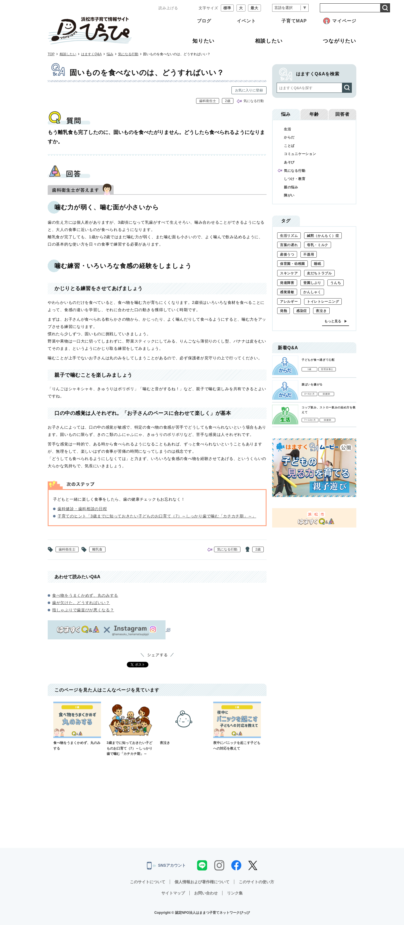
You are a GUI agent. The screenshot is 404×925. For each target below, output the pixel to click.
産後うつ (287, 254)
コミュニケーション (300, 154)
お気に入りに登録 (249, 90)
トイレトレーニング (323, 302)
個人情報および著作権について (202, 882)
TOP (51, 54)
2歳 (227, 101)
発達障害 (287, 283)
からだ (289, 137)
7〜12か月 (310, 420)
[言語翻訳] (290, 8)
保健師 (326, 394)
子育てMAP (294, 20)
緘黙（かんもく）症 (323, 236)
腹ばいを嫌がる (312, 384)
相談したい (67, 54)
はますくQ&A (91, 54)
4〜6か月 (309, 394)
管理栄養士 (327, 369)
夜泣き (184, 723)
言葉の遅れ (289, 245)
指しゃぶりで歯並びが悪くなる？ (83, 610)
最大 (254, 8)
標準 (227, 8)
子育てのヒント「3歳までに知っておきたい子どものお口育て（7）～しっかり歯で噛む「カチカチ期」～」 (157, 516)
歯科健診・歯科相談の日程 (82, 509)
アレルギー (289, 302)
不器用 (308, 254)
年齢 (314, 114)
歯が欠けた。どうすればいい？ (81, 602)
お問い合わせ (206, 893)
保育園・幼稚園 (292, 264)
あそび (289, 162)
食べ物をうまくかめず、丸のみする (85, 595)
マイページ (344, 20)
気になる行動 (128, 54)
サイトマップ (173, 893)
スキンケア (289, 273)
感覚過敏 (287, 292)
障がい (289, 195)
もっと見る (332, 321)
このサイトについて (147, 882)
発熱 (283, 311)
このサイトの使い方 (256, 882)
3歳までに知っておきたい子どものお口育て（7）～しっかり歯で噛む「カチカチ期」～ (130, 728)
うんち (335, 283)
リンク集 (235, 893)
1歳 (309, 369)
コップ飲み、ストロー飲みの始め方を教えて (329, 409)
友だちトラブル (319, 273)
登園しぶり (312, 283)
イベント (246, 20)
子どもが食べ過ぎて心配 (318, 359)
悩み (110, 54)
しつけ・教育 (294, 179)
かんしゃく (312, 292)
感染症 (301, 311)
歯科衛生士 (207, 101)
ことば (289, 146)
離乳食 (97, 549)
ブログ (204, 20)
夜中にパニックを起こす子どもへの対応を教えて (237, 726)
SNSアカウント (166, 865)
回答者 (342, 114)
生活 (287, 129)
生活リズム (289, 236)
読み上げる (168, 8)
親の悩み (291, 187)
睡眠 (317, 264)
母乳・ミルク (317, 245)
